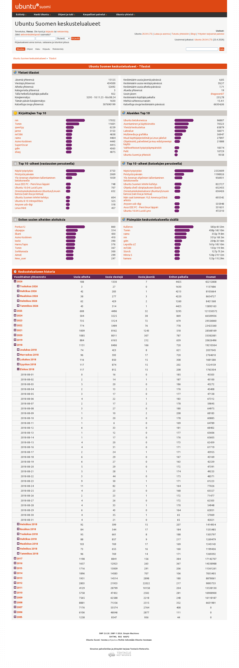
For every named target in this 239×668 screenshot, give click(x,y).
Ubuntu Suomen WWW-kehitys (32, 197)
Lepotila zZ (130, 244)
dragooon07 (217, 93)
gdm (17, 148)
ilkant (18, 233)
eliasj (18, 152)
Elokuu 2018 (27, 369)
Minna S (128, 255)
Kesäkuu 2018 (28, 529)
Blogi (193, 34)
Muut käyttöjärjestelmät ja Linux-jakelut (145, 138)
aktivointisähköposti (30, 34)
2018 (19, 344)
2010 (19, 592)
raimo (18, 138)
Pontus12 (20, 226)
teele (18, 240)
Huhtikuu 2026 (28, 291)
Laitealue (129, 130)
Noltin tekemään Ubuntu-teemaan (135, 640)
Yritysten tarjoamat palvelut (211, 34)
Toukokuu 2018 (29, 534)
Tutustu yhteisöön (180, 34)
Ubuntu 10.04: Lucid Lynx (28, 187)
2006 (19, 612)
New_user (20, 258)
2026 (19, 281)
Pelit (126, 151)
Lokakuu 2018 (28, 359)
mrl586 (19, 134)
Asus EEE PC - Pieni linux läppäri (32, 184)
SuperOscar (21, 145)
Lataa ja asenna (162, 34)
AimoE (18, 255)
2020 (19, 335)
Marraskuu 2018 (29, 354)
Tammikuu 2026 (29, 305)
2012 (19, 583)
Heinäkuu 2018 (28, 524)
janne (18, 130)
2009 (19, 597)
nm (16, 120)
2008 (19, 602)
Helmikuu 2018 (28, 548)
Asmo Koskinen (23, 141)
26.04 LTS (147, 34)
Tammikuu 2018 (29, 553)
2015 (19, 568)
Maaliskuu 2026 (29, 296)
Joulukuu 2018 (28, 349)
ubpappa (19, 230)
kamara (127, 258)
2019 (19, 340)
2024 (19, 315)
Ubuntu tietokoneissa (135, 120)
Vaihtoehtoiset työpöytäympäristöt (143, 147)
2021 (19, 330)
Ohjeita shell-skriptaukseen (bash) (142, 187)
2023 (19, 320)
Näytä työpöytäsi (24, 170)
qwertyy (19, 127)
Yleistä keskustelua (134, 127)
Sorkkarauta (21, 251)
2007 (19, 607)
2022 (19, 325)
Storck (127, 251)
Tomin (18, 123)
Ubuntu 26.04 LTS (203, 39)
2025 (19, 310)
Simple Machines (131, 633)
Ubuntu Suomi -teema (96, 640)
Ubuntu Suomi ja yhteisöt (137, 154)
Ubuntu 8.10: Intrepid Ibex (29, 201)
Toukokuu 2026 (29, 286)
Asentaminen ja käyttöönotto (139, 123)
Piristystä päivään (24, 174)
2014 (19, 573)
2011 (19, 587)
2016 (19, 563)
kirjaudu (50, 31)
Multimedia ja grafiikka (136, 134)
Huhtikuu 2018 (28, 539)
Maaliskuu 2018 (29, 543)
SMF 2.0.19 (104, 633)
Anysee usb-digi (24, 204)
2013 (19, 578)
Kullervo (128, 226)
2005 (19, 617)
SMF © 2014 (116, 633)
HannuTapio (21, 244)
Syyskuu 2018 (28, 364)
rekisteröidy (62, 31)
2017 (19, 558)
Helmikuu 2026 (28, 301)
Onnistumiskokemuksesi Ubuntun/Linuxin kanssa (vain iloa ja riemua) (37, 192)
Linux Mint (20, 208)
